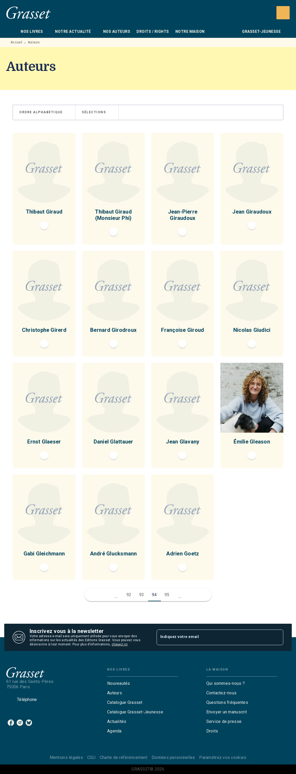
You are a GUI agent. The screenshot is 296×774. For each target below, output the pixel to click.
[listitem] (10, 722)
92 (128, 594)
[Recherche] (283, 12)
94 (154, 594)
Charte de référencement (123, 757)
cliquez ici (119, 644)
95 (167, 594)
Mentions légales (66, 757)
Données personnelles (173, 757)
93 (141, 594)
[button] (44, 112)
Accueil (16, 42)
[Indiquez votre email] (213, 637)
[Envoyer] (277, 637)
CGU (91, 757)
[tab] (11, 31)
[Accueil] (28, 12)
